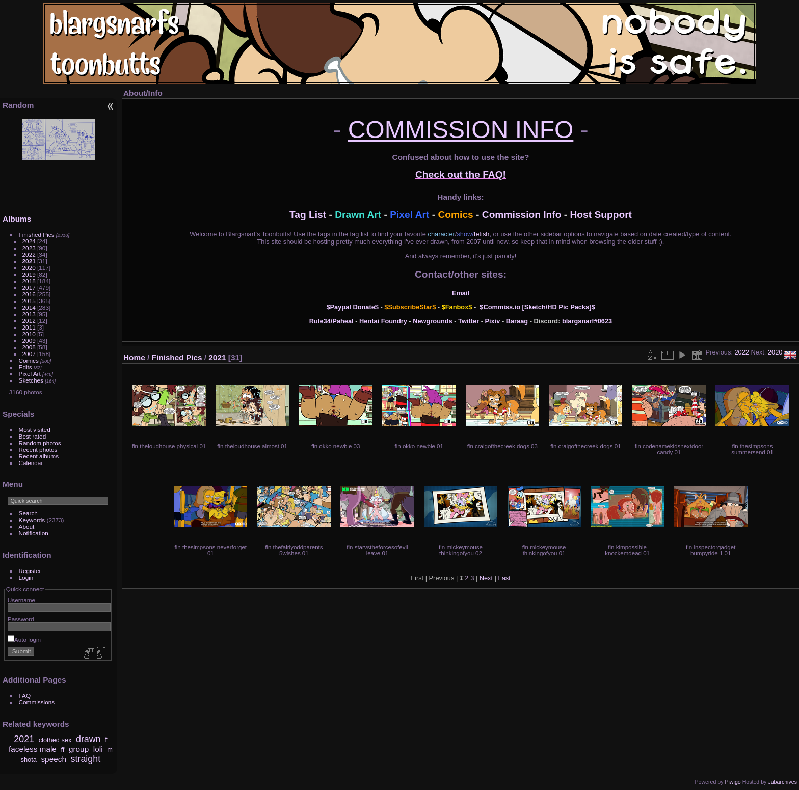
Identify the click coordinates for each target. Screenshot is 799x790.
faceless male (33, 749)
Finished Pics (37, 234)
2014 (29, 307)
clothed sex (55, 740)
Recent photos (38, 449)
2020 (29, 267)
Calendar (31, 462)
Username (21, 599)
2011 (29, 327)
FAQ (25, 695)
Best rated (32, 436)
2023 (29, 247)
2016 (29, 294)
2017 (29, 287)
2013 (29, 314)
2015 (29, 300)
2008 (29, 347)
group (79, 749)
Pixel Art (30, 373)
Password (21, 619)
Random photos (40, 443)
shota (29, 760)
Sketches (31, 380)
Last (504, 578)
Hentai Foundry (383, 321)
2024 (29, 241)
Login (26, 577)
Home (134, 357)
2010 (29, 334)
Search (28, 513)
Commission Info (522, 214)
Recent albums (39, 456)
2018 (29, 281)
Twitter (468, 321)
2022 (29, 254)
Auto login (24, 639)
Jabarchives (782, 782)
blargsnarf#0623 (587, 321)
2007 (29, 353)
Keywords (32, 519)
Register (30, 570)
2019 (29, 274)
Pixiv (492, 321)
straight (86, 759)
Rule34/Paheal (331, 321)
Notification (33, 533)
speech (53, 759)
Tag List (307, 214)
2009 (29, 340)
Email (460, 293)
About (27, 526)
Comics (29, 360)
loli (98, 749)
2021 (29, 261)
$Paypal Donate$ (352, 307)
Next (486, 578)
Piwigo (732, 782)
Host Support (601, 214)
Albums (17, 218)
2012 (29, 320)
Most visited (34, 429)
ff (62, 749)
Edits (25, 367)
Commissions (37, 702)
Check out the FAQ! (460, 174)
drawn (88, 739)
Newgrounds (432, 321)
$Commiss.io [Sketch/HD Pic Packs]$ (537, 307)
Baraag (517, 321)
